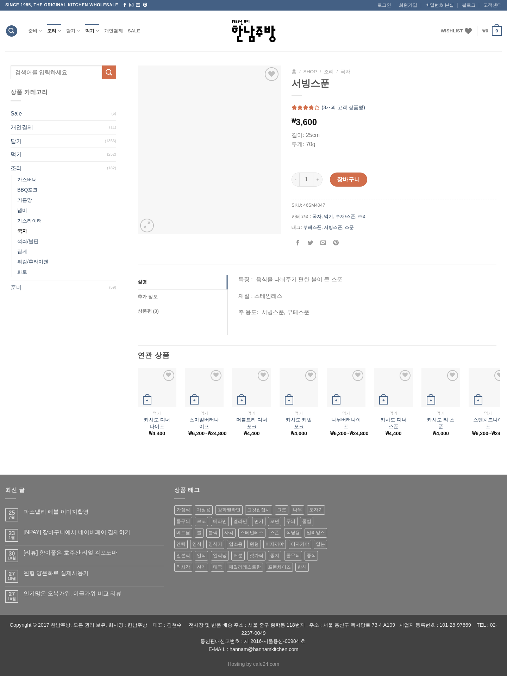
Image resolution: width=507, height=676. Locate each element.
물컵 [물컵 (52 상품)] (306, 521)
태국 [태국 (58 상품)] (217, 567)
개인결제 (113, 30)
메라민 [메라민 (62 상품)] (220, 521)
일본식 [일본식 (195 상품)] (183, 555)
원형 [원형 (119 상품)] (254, 544)
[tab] (182, 282)
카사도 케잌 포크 (299, 423)
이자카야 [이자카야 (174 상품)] (300, 544)
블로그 (469, 5)
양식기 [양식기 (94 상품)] (215, 544)
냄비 (22, 210)
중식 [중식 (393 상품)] (311, 555)
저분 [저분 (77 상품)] (238, 555)
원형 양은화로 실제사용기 (56, 573)
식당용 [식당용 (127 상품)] (293, 532)
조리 (54, 30)
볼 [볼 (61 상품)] (199, 532)
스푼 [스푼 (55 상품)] (274, 532)
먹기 (92, 30)
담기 (73, 30)
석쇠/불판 (27, 241)
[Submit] (109, 72)
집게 (22, 251)
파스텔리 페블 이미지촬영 (56, 512)
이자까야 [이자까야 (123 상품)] (274, 544)
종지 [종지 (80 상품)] (274, 555)
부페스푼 (312, 227)
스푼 (349, 227)
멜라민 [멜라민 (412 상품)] (240, 521)
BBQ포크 (27, 190)
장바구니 (348, 179)
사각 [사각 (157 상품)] (228, 532)
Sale (134, 30)
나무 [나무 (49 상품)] (297, 509)
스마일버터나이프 (204, 423)
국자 (22, 231)
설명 (142, 281)
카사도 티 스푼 (441, 423)
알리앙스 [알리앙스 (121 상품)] (316, 532)
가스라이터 (29, 221)
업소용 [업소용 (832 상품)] (236, 544)
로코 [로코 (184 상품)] (201, 521)
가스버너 (27, 179)
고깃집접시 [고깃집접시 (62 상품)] (258, 509)
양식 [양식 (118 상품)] (196, 544)
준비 (35, 30)
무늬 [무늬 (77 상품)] (290, 521)
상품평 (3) (148, 311)
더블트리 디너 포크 (251, 423)
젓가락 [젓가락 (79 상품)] (256, 555)
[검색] (11, 31)
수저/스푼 (345, 216)
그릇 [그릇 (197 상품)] (281, 509)
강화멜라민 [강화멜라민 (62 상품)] (229, 509)
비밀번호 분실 (439, 5)
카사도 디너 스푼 (394, 423)
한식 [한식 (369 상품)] (302, 567)
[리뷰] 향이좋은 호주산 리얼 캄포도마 (71, 553)
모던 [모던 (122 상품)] (274, 521)
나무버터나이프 (346, 423)
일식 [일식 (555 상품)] (201, 555)
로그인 (384, 5)
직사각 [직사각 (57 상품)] (183, 567)
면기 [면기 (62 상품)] (258, 521)
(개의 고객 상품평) (343, 108)
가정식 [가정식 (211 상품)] (183, 509)
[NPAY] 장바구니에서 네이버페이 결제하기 (77, 532)
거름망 (24, 200)
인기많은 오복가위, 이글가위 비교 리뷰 (72, 593)
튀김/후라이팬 (32, 261)
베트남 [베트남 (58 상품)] (183, 532)
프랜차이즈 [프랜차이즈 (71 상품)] (279, 567)
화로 (22, 272)
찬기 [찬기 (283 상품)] (201, 567)
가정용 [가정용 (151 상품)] (204, 509)
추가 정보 (148, 296)
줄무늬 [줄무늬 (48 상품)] (293, 555)
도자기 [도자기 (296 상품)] (316, 509)
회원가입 (408, 5)
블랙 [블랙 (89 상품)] (213, 532)
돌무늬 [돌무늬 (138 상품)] (183, 521)
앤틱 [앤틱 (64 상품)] (181, 544)
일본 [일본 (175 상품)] (320, 544)
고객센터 (492, 5)
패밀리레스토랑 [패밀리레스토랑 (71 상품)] (245, 567)
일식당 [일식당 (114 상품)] (220, 555)
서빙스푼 (333, 227)
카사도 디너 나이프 (157, 423)
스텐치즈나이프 (488, 423)
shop (310, 71)
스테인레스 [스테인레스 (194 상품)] (251, 532)
